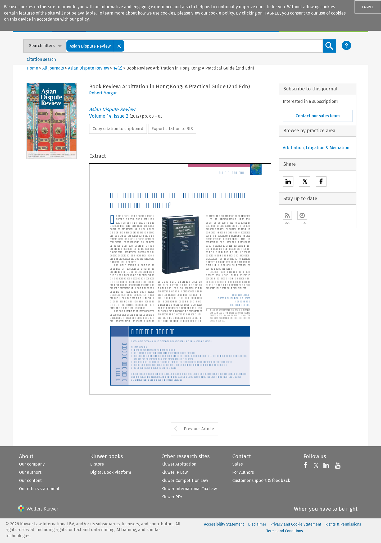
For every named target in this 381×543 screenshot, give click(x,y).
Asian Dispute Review (88, 68)
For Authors (243, 472)
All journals (53, 68)
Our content (30, 480)
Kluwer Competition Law (184, 480)
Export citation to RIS (172, 128)
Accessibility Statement (224, 524)
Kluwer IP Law (174, 472)
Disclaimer (257, 524)
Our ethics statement (39, 488)
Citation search (41, 59)
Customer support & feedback (261, 480)
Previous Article (199, 428)
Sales (237, 464)
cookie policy (221, 13)
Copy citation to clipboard (118, 128)
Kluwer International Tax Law (189, 488)
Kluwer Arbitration (178, 464)
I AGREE (368, 7)
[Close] (119, 46)
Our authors (30, 472)
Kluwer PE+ (171, 496)
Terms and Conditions (284, 531)
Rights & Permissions (343, 524)
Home (32, 68)
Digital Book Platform (110, 472)
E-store (97, 464)
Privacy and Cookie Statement (295, 524)
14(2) (117, 68)
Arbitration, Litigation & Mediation (316, 147)
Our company (32, 464)
